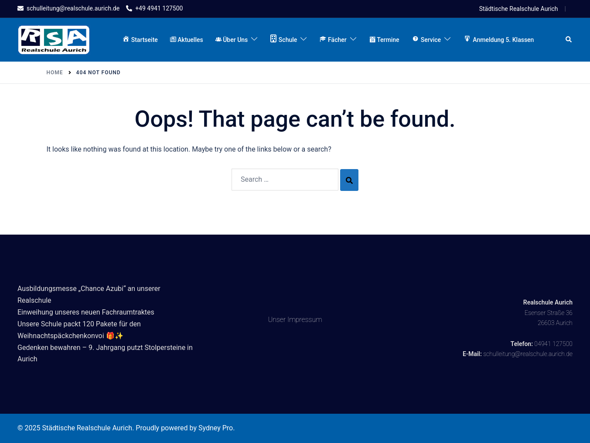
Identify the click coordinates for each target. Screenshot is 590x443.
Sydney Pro (215, 428)
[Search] (349, 180)
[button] (569, 39)
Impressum (304, 319)
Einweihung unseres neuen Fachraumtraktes (85, 312)
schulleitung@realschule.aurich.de (528, 353)
